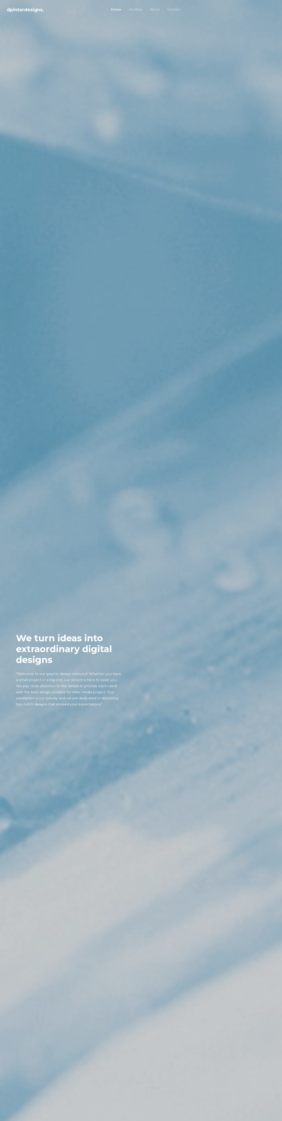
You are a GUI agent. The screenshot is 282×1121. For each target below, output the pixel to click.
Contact (173, 9)
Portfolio (135, 9)
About (155, 9)
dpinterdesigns (25, 9)
